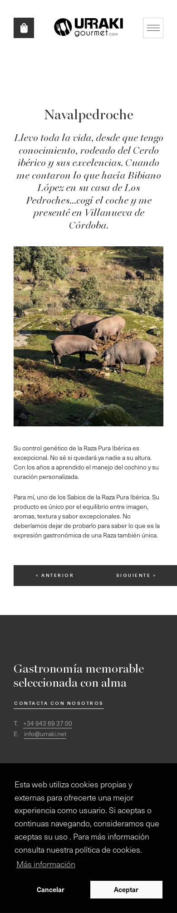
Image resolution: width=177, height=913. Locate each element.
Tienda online (24, 28)
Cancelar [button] (50, 889)
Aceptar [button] (126, 889)
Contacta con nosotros (59, 703)
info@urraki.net (45, 733)
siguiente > (136, 575)
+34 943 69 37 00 (47, 723)
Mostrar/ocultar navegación (153, 28)
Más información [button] (45, 864)
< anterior (54, 575)
